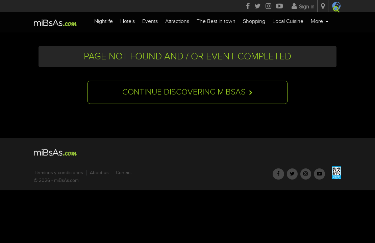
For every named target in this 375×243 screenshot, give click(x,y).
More (317, 21)
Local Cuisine (288, 21)
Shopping (254, 21)
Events (150, 21)
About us (99, 173)
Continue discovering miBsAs (187, 93)
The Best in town (216, 21)
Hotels (127, 21)
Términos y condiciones (58, 173)
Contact (124, 173)
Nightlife (103, 21)
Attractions (177, 21)
